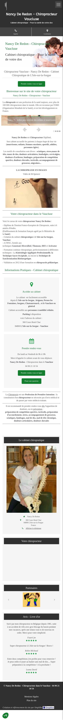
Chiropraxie (13, 394)
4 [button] (59, 131)
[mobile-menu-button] (58, 4)
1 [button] (54, 131)
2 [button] (55, 131)
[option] (31, 120)
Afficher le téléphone (33, 528)
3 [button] (57, 131)
